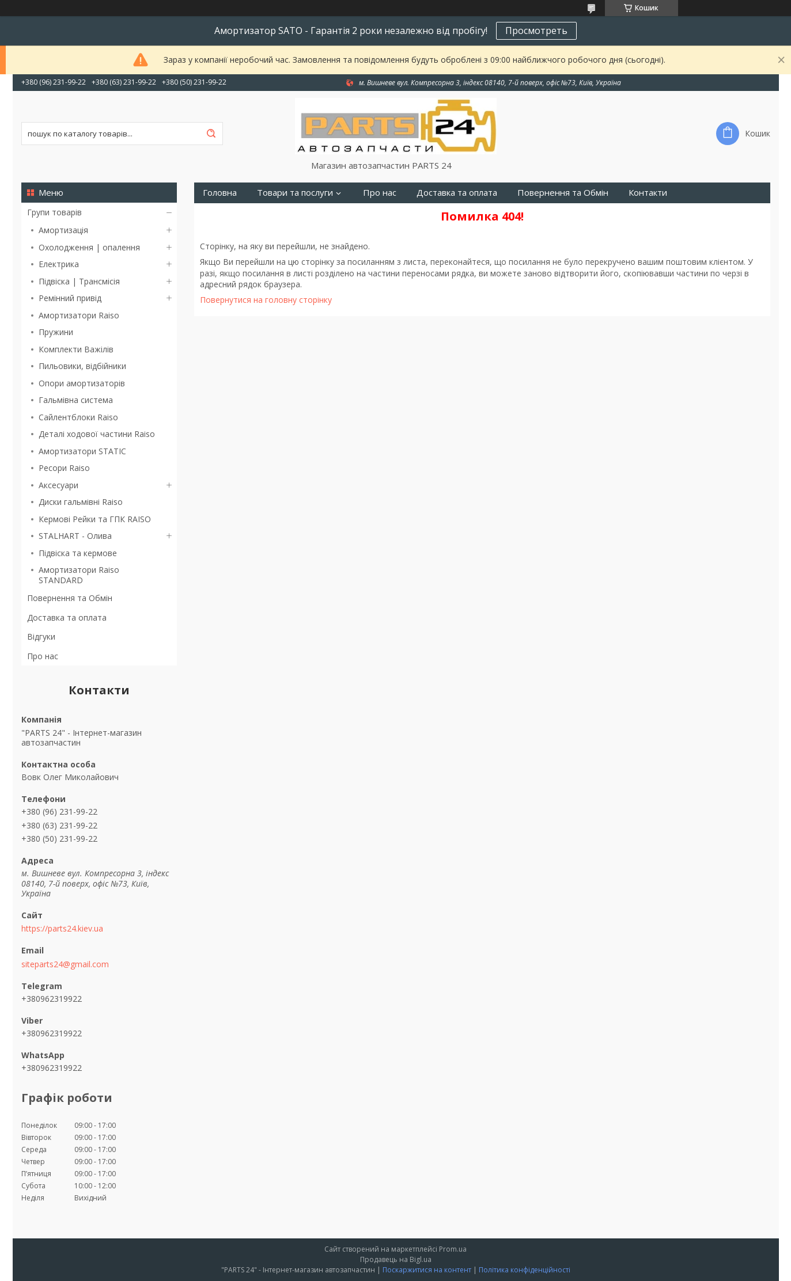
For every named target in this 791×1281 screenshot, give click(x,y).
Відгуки (41, 636)
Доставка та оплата (67, 617)
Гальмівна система (76, 399)
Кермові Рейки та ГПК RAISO (95, 519)
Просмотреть (536, 30)
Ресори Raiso (64, 467)
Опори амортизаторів (82, 383)
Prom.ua (453, 1249)
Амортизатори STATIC (82, 451)
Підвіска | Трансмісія (79, 281)
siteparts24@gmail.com (65, 964)
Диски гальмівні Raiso (81, 501)
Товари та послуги (295, 192)
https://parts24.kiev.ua (62, 928)
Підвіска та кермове (78, 553)
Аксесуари (58, 485)
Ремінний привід (70, 297)
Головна (220, 192)
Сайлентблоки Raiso (78, 417)
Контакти (648, 192)
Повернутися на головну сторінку (266, 299)
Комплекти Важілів (76, 349)
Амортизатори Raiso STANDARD (79, 575)
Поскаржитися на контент (427, 1270)
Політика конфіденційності (524, 1270)
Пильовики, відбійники (82, 365)
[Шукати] (211, 133)
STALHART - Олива (75, 535)
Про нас (42, 656)
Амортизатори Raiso (79, 315)
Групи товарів (54, 212)
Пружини (56, 331)
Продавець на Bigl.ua (396, 1259)
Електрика (59, 264)
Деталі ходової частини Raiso (97, 433)
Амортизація (63, 230)
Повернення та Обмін (69, 597)
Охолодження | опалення (89, 247)
